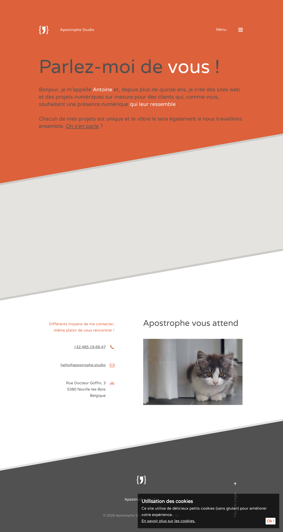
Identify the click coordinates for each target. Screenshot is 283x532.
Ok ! (270, 521)
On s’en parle (82, 126)
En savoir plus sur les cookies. (168, 521)
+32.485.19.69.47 (90, 347)
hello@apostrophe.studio (83, 365)
